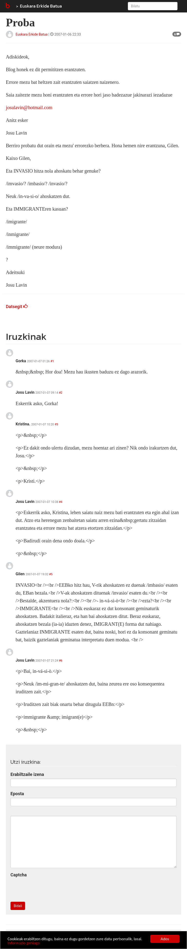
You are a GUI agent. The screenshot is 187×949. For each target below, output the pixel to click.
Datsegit (17, 306)
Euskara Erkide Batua (41, 6)
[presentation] (47, 888)
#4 (60, 502)
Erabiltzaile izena (27, 774)
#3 (56, 424)
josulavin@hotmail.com (29, 107)
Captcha (18, 874)
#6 (60, 660)
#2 (60, 392)
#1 (52, 361)
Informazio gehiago (24, 943)
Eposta (17, 793)
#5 (50, 574)
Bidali (18, 906)
